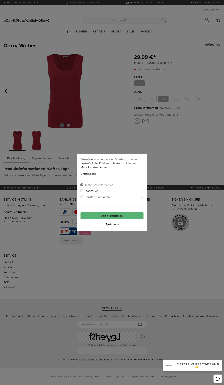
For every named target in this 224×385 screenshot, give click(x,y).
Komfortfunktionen (97, 196)
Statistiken (92, 190)
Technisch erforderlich (99, 184)
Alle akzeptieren (112, 215)
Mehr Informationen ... (94, 167)
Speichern (112, 224)
